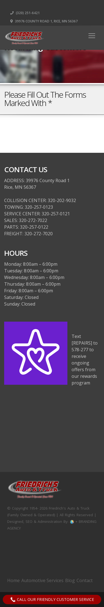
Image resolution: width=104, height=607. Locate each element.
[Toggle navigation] (92, 35)
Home (13, 580)
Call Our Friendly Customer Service (52, 599)
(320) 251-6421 (25, 13)
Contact (85, 580)
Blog (70, 580)
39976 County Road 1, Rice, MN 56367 (44, 21)
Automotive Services (42, 580)
